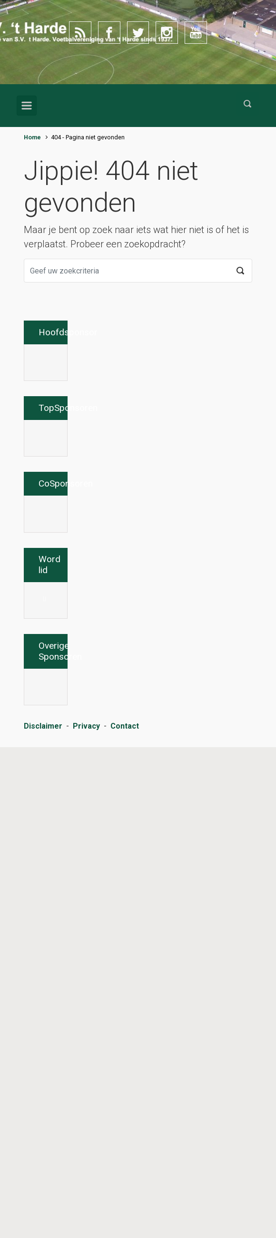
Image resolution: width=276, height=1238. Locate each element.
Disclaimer (43, 1216)
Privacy (86, 1216)
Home (32, 137)
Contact (124, 1216)
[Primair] (27, 106)
